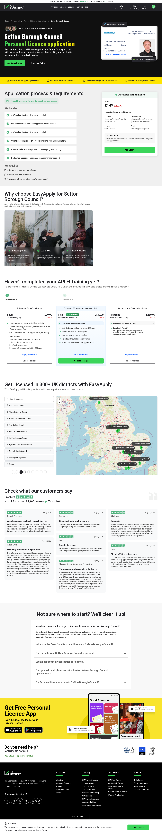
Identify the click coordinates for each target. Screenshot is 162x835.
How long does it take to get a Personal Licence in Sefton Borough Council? (78, 626)
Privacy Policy (139, 786)
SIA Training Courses (90, 780)
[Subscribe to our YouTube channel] (26, 801)
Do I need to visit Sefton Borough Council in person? (65, 653)
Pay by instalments (29, 355)
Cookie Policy (41, 830)
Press (58, 793)
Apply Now (129, 150)
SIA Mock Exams (114, 780)
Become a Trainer (62, 789)
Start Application (14, 63)
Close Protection (90, 789)
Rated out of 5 (32, 501)
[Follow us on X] (20, 801)
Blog (86, 7)
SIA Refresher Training (90, 793)
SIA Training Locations (90, 799)
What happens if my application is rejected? (60, 661)
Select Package (29, 361)
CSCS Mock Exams (115, 783)
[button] (128, 468)
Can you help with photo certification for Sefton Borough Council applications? (72, 672)
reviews (95, 1)
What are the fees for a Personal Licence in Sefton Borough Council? (74, 644)
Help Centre (138, 780)
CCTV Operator (90, 786)
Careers (80, 7)
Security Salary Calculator (117, 792)
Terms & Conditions (141, 789)
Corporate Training (89, 802)
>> (45, 472)
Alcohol (17, 21)
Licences (63, 7)
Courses (54, 7)
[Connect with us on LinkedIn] (33, 801)
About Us (59, 780)
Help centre (20, 756)
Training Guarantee (141, 783)
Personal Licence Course (91, 805)
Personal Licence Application (35, 21)
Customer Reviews (63, 783)
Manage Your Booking (116, 795)
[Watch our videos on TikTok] (39, 801)
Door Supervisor (90, 783)
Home (6, 21)
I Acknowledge (138, 827)
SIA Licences (87, 796)
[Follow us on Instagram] (14, 801)
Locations (71, 7)
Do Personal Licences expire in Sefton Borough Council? (67, 682)
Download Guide (38, 63)
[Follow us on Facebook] (7, 801)
